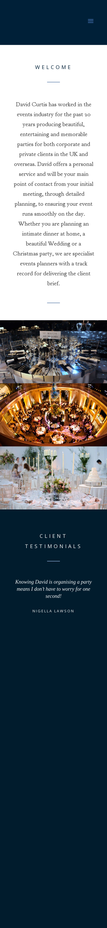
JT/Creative (74, 918)
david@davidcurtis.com (61, 873)
